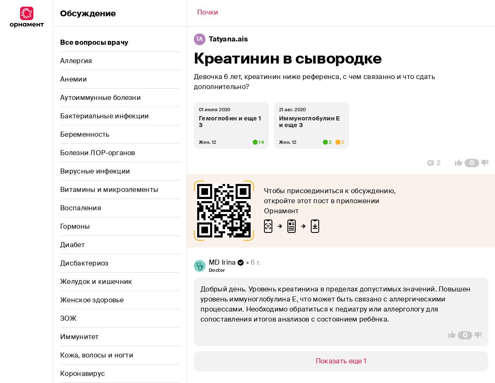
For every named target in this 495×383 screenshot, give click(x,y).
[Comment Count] (472, 163)
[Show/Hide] (341, 361)
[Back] (208, 13)
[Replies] (434, 163)
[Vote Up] (456, 163)
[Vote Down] (487, 163)
